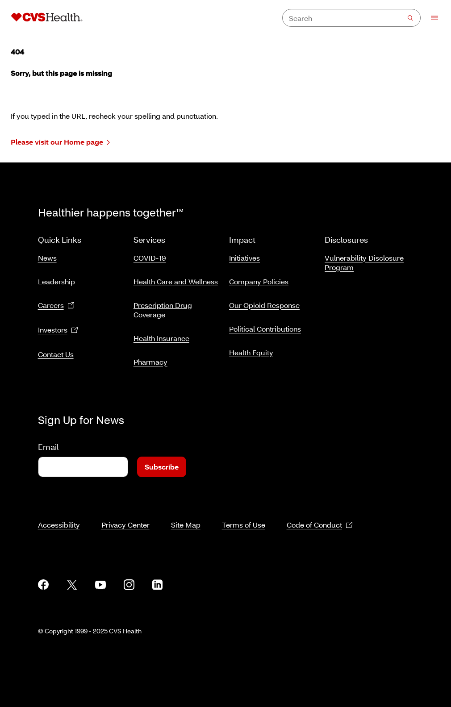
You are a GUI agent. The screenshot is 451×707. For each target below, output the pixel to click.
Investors (58, 330)
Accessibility (59, 524)
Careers (56, 305)
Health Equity (251, 352)
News (47, 257)
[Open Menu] (430, 18)
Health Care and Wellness (176, 281)
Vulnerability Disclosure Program (364, 262)
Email (48, 446)
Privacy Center (125, 524)
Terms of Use (243, 524)
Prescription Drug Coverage (163, 309)
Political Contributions (265, 328)
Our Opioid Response (264, 305)
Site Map (185, 524)
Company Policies (258, 281)
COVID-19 (150, 257)
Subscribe (162, 466)
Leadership (56, 281)
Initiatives (244, 257)
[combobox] (351, 18)
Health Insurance (161, 338)
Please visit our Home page (60, 142)
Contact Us (56, 354)
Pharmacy (150, 361)
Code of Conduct (320, 525)
